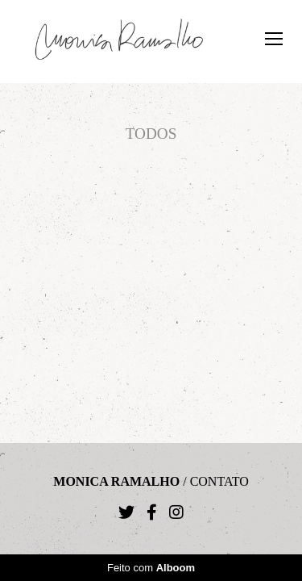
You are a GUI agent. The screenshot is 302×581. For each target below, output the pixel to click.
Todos (151, 133)
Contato (219, 481)
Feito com (151, 568)
